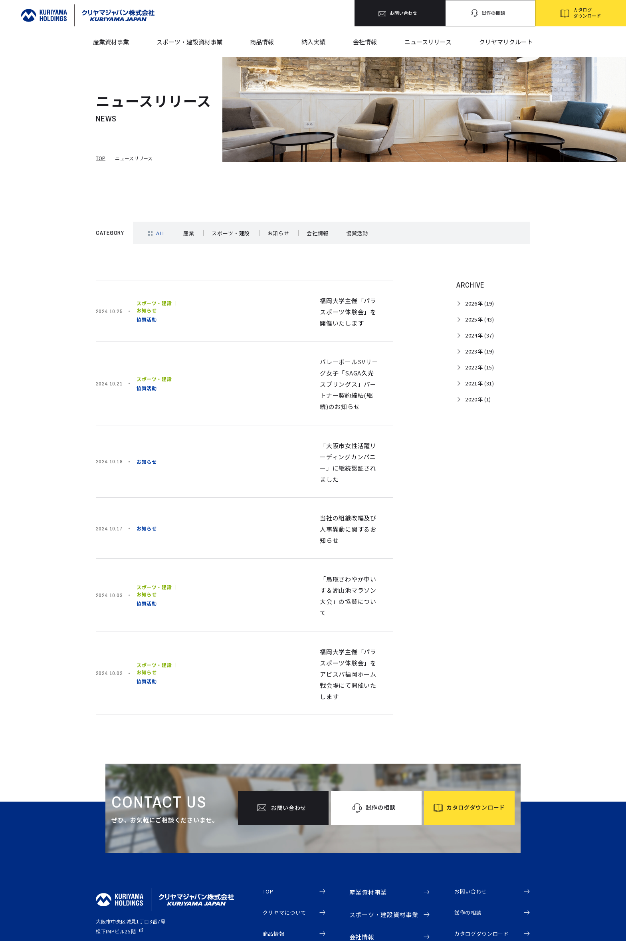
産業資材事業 (111, 42)
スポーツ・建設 (231, 233)
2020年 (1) (478, 399)
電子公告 (466, 877)
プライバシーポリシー (119, 857)
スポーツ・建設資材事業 (189, 42)
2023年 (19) (479, 351)
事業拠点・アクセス (380, 858)
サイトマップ (109, 870)
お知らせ (278, 233)
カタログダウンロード (485, 832)
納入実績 (313, 42)
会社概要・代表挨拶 (380, 846)
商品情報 (262, 42)
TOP (100, 158)
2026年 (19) (479, 303)
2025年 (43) (479, 319)
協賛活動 (357, 233)
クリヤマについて (288, 810)
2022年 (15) (479, 367)
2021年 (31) (479, 383)
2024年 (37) (479, 335)
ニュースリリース (428, 42)
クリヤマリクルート (506, 42)
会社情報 (365, 42)
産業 (188, 233)
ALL (161, 233)
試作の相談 (470, 810)
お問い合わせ (473, 787)
